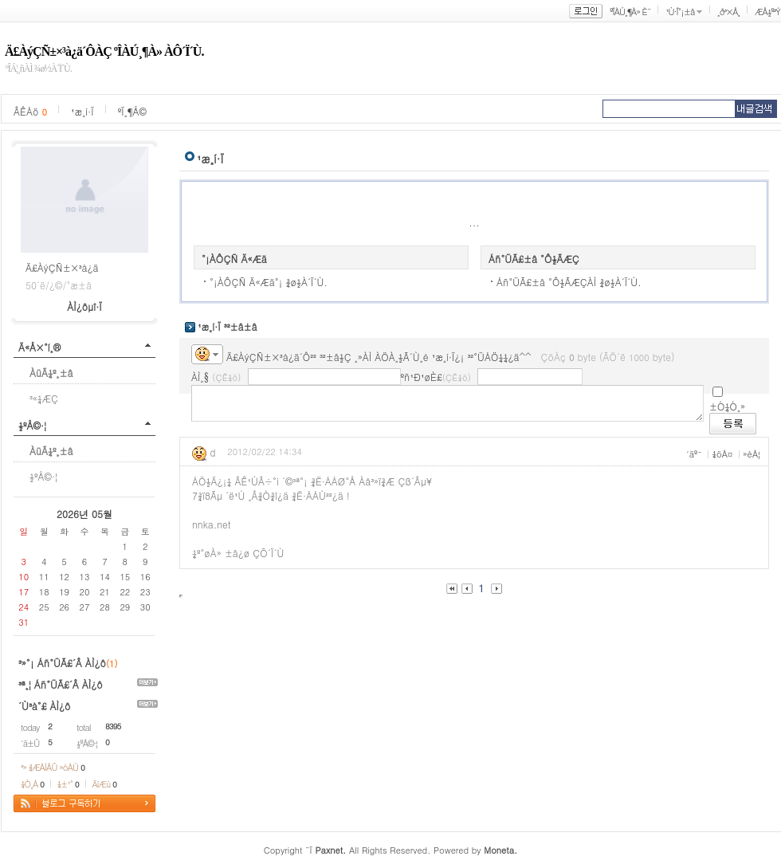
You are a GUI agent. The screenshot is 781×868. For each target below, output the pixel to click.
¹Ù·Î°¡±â (679, 12)
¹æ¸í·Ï (82, 111)
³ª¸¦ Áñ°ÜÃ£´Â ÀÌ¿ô (60, 684)
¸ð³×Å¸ (728, 12)
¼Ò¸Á (32, 784)
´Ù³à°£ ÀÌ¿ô (44, 706)
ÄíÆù (104, 784)
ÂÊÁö (30, 111)
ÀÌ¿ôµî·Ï (84, 306)
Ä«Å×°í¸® (39, 347)
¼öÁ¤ (722, 454)
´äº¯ (694, 454)
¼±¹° (68, 784)
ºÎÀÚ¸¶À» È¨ (630, 12)
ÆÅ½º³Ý (767, 12)
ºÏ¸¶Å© (132, 111)
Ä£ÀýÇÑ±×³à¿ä (62, 267)
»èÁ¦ (751, 454)
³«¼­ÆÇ (43, 398)
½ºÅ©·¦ (32, 425)
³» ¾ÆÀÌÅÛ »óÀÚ (52, 767)
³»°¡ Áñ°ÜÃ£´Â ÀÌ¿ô (62, 663)
